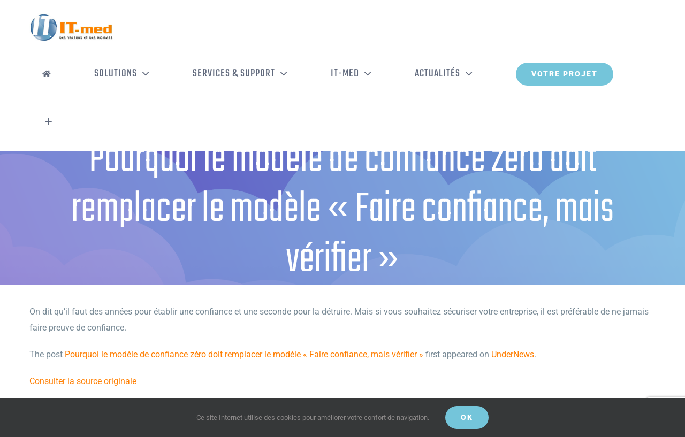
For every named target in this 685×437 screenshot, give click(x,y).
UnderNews (512, 354)
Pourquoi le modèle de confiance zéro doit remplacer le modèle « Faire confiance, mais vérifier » (244, 354)
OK (467, 417)
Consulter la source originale (82, 381)
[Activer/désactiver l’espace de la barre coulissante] (48, 122)
